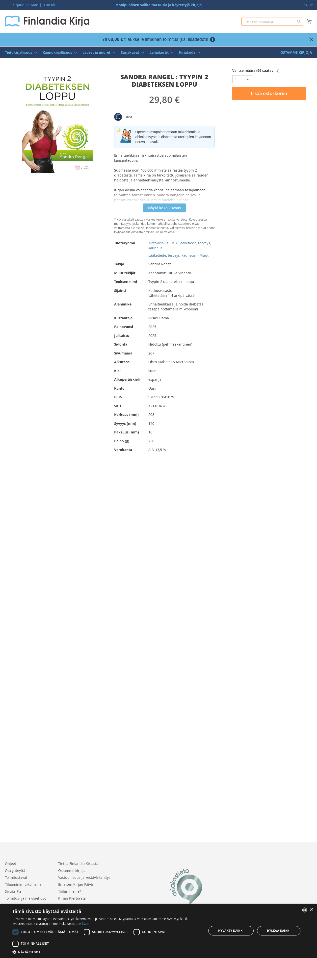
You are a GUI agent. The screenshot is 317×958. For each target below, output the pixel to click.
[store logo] (47, 21)
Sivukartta (13, 891)
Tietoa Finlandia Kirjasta (78, 863)
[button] (106, 952)
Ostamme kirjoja (71, 870)
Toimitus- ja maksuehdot (25, 898)
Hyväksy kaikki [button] (231, 931)
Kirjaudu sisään (25, 4)
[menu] (158, 52)
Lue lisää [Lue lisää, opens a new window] (82, 924)
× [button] (311, 909)
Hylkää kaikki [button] (279, 931)
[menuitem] (19, 52)
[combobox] (272, 21)
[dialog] (158, 931)
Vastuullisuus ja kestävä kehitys (84, 877)
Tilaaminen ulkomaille (23, 884)
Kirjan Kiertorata (72, 898)
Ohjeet (10, 863)
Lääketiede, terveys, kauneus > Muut (178, 255)
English (307, 4)
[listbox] (304, 910)
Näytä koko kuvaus (164, 207)
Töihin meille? (69, 891)
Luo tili (49, 4)
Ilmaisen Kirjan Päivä (75, 884)
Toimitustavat (16, 877)
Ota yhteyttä (15, 870)
